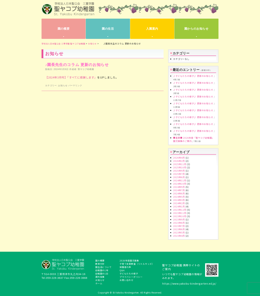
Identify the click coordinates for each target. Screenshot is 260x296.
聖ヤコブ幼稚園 (86, 69)
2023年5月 (179, 232)
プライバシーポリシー (131, 276)
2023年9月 (179, 219)
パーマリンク (75, 85)
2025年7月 (179, 173)
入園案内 (152, 28)
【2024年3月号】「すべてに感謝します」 (71, 77)
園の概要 (64, 28)
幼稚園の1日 (101, 273)
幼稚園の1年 (101, 270)
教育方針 (100, 263)
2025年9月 (179, 170)
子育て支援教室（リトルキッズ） (137, 263)
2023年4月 (179, 235)
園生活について (103, 267)
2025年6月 (179, 177)
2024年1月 (179, 206)
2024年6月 (179, 193)
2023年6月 (179, 229)
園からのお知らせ (196, 28)
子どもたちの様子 (129, 273)
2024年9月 (179, 186)
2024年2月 (179, 203)
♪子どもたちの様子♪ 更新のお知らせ (193, 75)
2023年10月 (179, 216)
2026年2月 (179, 160)
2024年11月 (179, 180)
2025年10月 (179, 167)
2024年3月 (179, 199)
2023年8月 (179, 222)
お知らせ (62, 85)
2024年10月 (179, 183)
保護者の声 (125, 267)
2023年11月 (179, 212)
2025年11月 (179, 164)
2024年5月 (179, 196)
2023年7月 (179, 225)
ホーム (98, 283)
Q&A (122, 270)
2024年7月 (179, 190)
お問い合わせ (126, 280)
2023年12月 (179, 209)
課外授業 (100, 276)
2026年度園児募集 (129, 260)
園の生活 (108, 28)
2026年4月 (179, 157)
